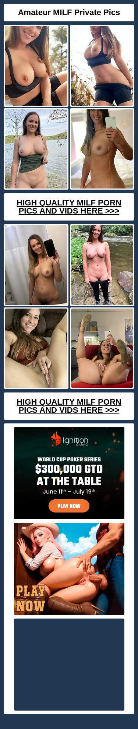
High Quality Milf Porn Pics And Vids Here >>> (69, 206)
